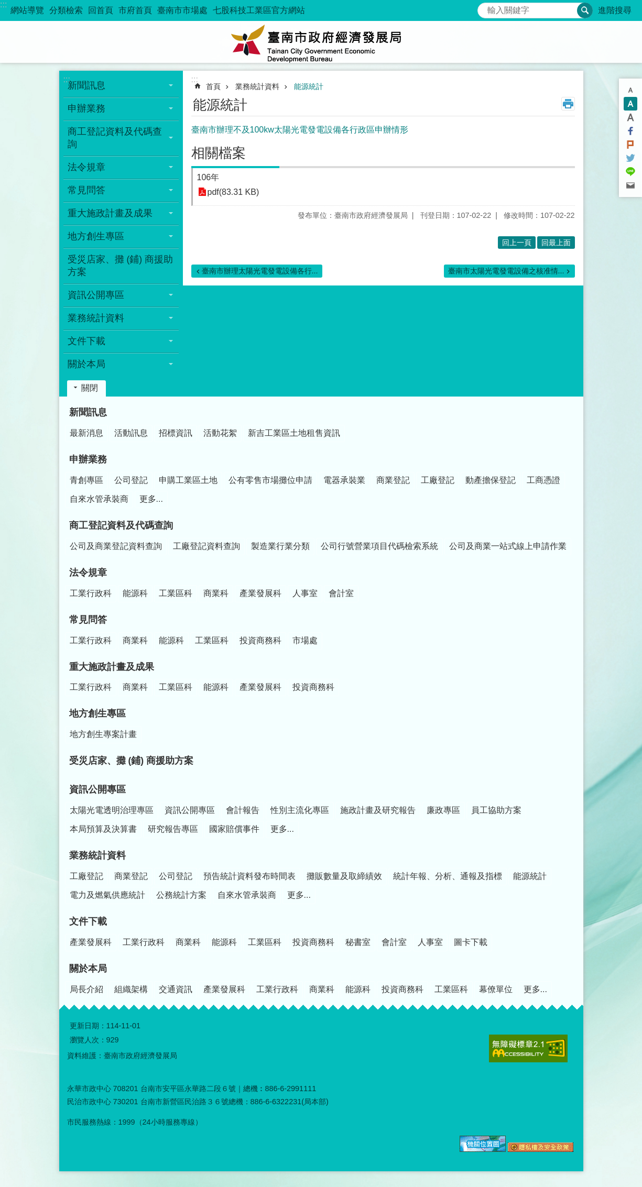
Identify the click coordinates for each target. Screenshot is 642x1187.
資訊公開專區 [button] (96, 295)
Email (630, 185)
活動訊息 (131, 432)
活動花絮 (220, 432)
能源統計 (308, 86)
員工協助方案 (496, 810)
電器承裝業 (344, 480)
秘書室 (358, 942)
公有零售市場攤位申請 (270, 480)
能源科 (135, 593)
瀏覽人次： (88, 1040)
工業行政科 (91, 593)
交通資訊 (175, 989)
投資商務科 (260, 640)
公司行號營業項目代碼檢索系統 (379, 546)
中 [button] (630, 104)
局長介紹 (86, 989)
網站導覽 (27, 10)
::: (3, 4)
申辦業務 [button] (86, 108)
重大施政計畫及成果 (111, 667)
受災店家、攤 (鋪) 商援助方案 (120, 265)
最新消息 (86, 432)
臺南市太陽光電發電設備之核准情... (506, 271)
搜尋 (485, 7)
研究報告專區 (173, 829)
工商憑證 (543, 480)
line (630, 172)
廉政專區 (443, 810)
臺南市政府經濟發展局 (321, 42)
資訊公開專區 (97, 789)
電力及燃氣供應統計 (107, 895)
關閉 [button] (89, 387)
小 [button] (630, 90)
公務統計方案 (181, 895)
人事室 (305, 593)
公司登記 (131, 480)
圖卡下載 (470, 942)
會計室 (341, 593)
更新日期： (88, 1025)
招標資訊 (175, 432)
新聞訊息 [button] (86, 85)
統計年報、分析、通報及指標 (447, 876)
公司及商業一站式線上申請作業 (508, 546)
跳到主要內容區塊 (5, 5)
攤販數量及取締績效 (344, 876)
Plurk (630, 144)
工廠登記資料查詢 (206, 546)
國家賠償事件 (234, 829)
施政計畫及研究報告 (378, 810)
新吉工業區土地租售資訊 (294, 432)
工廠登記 (437, 480)
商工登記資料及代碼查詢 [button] (115, 137)
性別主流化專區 (299, 810)
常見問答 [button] (86, 190)
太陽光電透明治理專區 (112, 810)
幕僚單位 (496, 989)
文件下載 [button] (86, 341)
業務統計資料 (257, 86)
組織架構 (131, 989)
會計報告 (242, 810)
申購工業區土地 (188, 480)
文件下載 (88, 921)
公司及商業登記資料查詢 (116, 546)
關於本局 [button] (86, 364)
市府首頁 (135, 10)
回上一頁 (516, 242)
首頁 (213, 86)
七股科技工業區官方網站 (259, 10)
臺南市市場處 (182, 10)
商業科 (215, 593)
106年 (208, 177)
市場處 (305, 640)
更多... (151, 498)
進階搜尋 (615, 10)
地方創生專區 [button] (96, 236)
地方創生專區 (97, 713)
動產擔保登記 (490, 480)
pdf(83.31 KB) (233, 192)
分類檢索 (66, 10)
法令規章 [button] (86, 167)
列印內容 (568, 104)
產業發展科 (260, 593)
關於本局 (88, 968)
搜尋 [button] (585, 10)
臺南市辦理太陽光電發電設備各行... (260, 271)
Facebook (630, 131)
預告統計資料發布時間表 (249, 876)
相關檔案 (218, 153)
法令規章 (88, 572)
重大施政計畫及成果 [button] (110, 213)
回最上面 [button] (556, 242)
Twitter (630, 158)
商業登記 (393, 480)
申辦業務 (88, 459)
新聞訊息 (88, 412)
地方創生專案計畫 (103, 734)
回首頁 (100, 10)
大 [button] (630, 117)
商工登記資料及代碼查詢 (121, 525)
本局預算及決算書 (103, 829)
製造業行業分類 (280, 546)
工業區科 (175, 593)
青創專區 (86, 480)
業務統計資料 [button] (96, 318)
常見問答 (88, 619)
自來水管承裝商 (99, 498)
